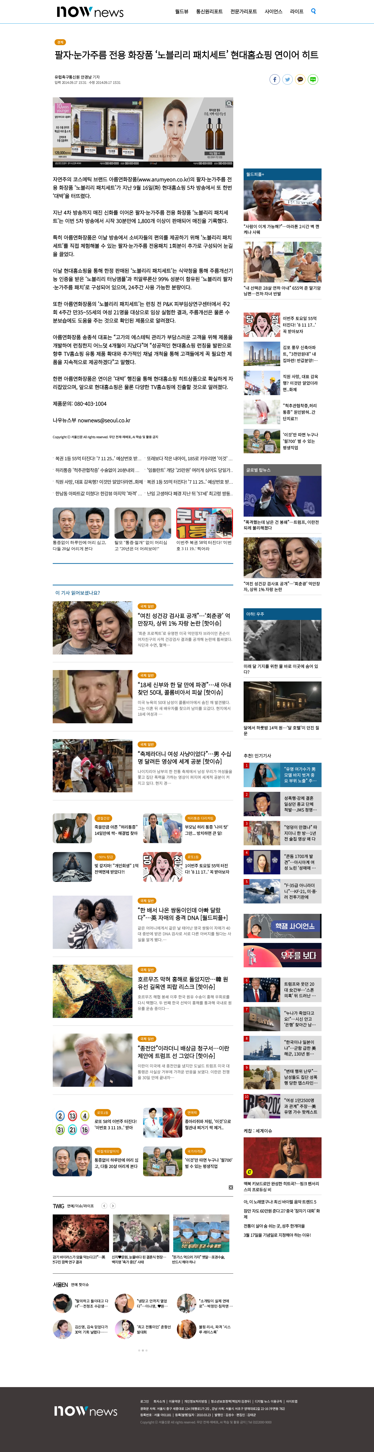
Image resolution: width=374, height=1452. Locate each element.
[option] (79, 1240)
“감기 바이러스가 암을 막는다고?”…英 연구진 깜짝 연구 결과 (138, 1259)
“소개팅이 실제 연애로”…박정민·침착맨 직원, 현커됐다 (216, 1306)
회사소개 (159, 1401)
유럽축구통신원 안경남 (73, 77)
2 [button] (143, 1350)
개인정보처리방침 (195, 1401)
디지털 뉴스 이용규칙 (268, 1401)
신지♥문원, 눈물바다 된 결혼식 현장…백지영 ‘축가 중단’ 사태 (199, 1259)
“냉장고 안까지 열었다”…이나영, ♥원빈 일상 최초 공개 (152, 1306)
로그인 (144, 1401)
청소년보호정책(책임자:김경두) (231, 1401)
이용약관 (174, 1401)
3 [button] (146, 1350)
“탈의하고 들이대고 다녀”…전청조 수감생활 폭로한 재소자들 (91, 1306)
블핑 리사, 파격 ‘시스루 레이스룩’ (215, 1329)
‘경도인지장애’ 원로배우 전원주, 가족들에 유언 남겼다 (78, 1259)
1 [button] (139, 1350)
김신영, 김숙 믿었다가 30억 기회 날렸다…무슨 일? (91, 1332)
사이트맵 (291, 1401)
